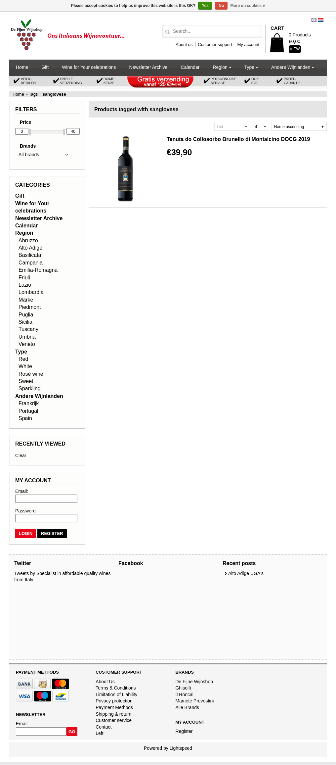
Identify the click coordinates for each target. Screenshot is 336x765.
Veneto (27, 344)
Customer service (114, 720)
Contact (103, 727)
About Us (105, 681)
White (25, 366)
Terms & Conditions (116, 688)
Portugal (28, 411)
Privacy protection (114, 700)
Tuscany (28, 329)
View (295, 49)
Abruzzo (28, 240)
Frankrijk (29, 403)
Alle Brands (187, 707)
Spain (25, 418)
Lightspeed (181, 748)
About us (184, 44)
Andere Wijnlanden (290, 67)
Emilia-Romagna (38, 270)
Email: (21, 491)
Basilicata (30, 255)
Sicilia (25, 322)
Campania (31, 262)
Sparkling (30, 388)
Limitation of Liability (116, 694)
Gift (45, 67)
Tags (33, 94)
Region (220, 67)
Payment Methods (114, 707)
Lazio (25, 285)
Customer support (215, 44)
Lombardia (31, 292)
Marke (26, 300)
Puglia (26, 314)
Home (22, 67)
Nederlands (320, 20)
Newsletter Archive (148, 67)
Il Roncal (184, 694)
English (313, 20)
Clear (20, 455)
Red (23, 359)
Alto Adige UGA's (246, 573)
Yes (205, 5)
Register (183, 731)
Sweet (26, 381)
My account (248, 44)
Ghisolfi (183, 688)
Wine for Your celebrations (89, 67)
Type (249, 67)
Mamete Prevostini (194, 700)
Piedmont (30, 307)
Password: (26, 510)
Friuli (24, 277)
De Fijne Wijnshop (194, 681)
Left (99, 733)
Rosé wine (31, 374)
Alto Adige (30, 248)
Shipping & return (113, 714)
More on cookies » (248, 5)
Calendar (190, 67)
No (221, 5)
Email (21, 723)
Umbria (27, 337)
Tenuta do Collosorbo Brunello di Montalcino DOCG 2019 (238, 139)
